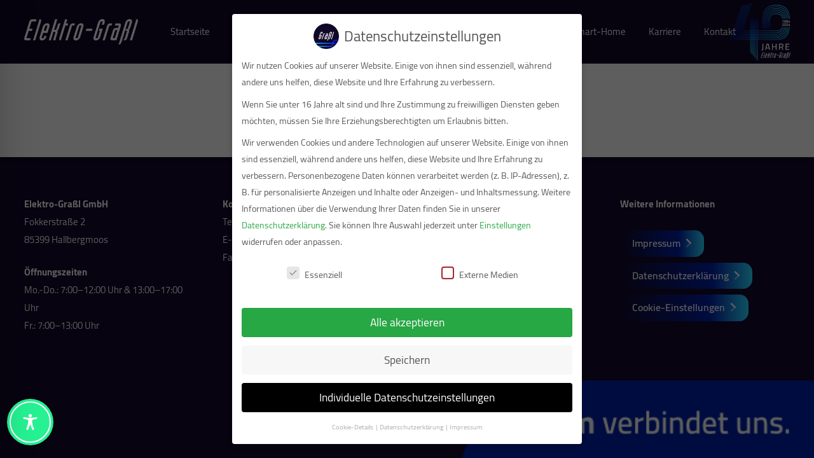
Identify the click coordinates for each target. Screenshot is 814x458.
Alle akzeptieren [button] (402, 322)
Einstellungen (501, 225)
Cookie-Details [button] (348, 426)
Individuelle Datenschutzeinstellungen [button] (402, 397)
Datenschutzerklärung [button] (407, 426)
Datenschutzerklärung (279, 225)
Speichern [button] (402, 359)
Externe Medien (475, 275)
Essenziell (310, 275)
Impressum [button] (461, 426)
